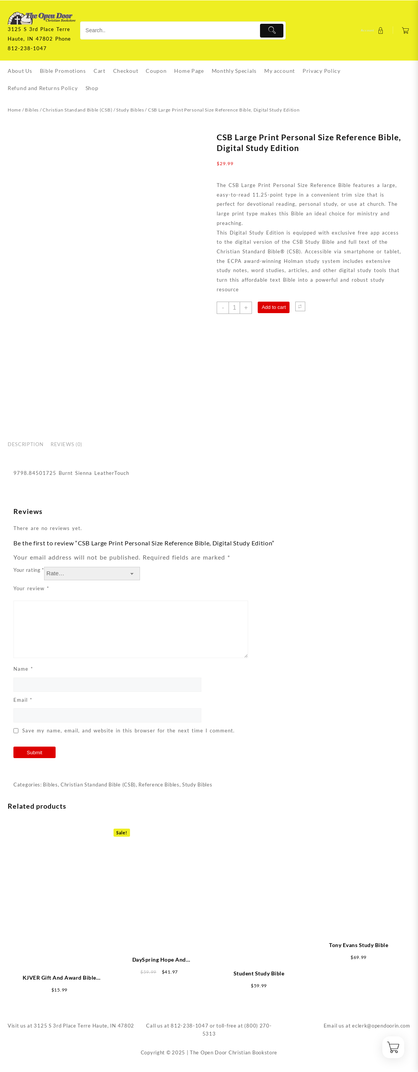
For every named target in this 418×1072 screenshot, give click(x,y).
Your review (31, 588)
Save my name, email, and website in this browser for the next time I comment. (128, 730)
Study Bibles (130, 110)
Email (22, 700)
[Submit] (271, 31)
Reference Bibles (158, 784)
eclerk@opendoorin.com (381, 1026)
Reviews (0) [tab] (66, 444)
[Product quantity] (234, 308)
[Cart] (405, 30)
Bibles (32, 110)
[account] (373, 30)
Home (14, 110)
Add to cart (274, 307)
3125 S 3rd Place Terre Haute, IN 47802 (84, 1026)
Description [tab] (25, 444)
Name (23, 669)
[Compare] (300, 306)
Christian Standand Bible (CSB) (77, 110)
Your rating (28, 570)
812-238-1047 (189, 1026)
